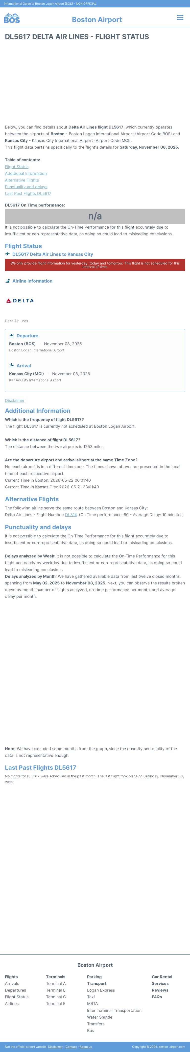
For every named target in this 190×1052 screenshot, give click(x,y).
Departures (15, 990)
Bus (90, 1030)
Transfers (95, 1023)
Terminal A (56, 983)
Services (160, 983)
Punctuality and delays (26, 186)
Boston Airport (97, 19)
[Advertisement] (95, 84)
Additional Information (26, 173)
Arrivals (12, 983)
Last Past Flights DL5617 (28, 193)
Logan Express (101, 990)
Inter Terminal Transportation (114, 1010)
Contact (71, 1047)
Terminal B (56, 990)
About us (86, 1047)
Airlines (12, 1003)
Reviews (160, 990)
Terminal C (56, 996)
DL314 (71, 514)
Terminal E (56, 1003)
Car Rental (162, 976)
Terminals (55, 976)
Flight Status (16, 166)
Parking (94, 976)
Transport (96, 983)
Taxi (91, 996)
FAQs (157, 996)
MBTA (92, 1003)
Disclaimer (55, 1047)
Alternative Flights (22, 180)
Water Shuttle (99, 1017)
